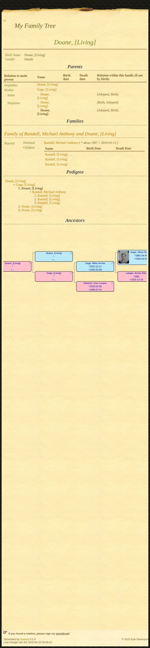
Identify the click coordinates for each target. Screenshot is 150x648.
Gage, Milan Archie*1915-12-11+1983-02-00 (95, 266)
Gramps (24, 639)
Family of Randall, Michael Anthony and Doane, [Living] (60, 133)
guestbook (62, 633)
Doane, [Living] (47, 84)
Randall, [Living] (56, 154)
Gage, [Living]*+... (54, 276)
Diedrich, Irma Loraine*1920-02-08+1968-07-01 (95, 286)
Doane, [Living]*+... (54, 256)
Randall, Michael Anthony (61, 142)
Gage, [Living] (46, 89)
